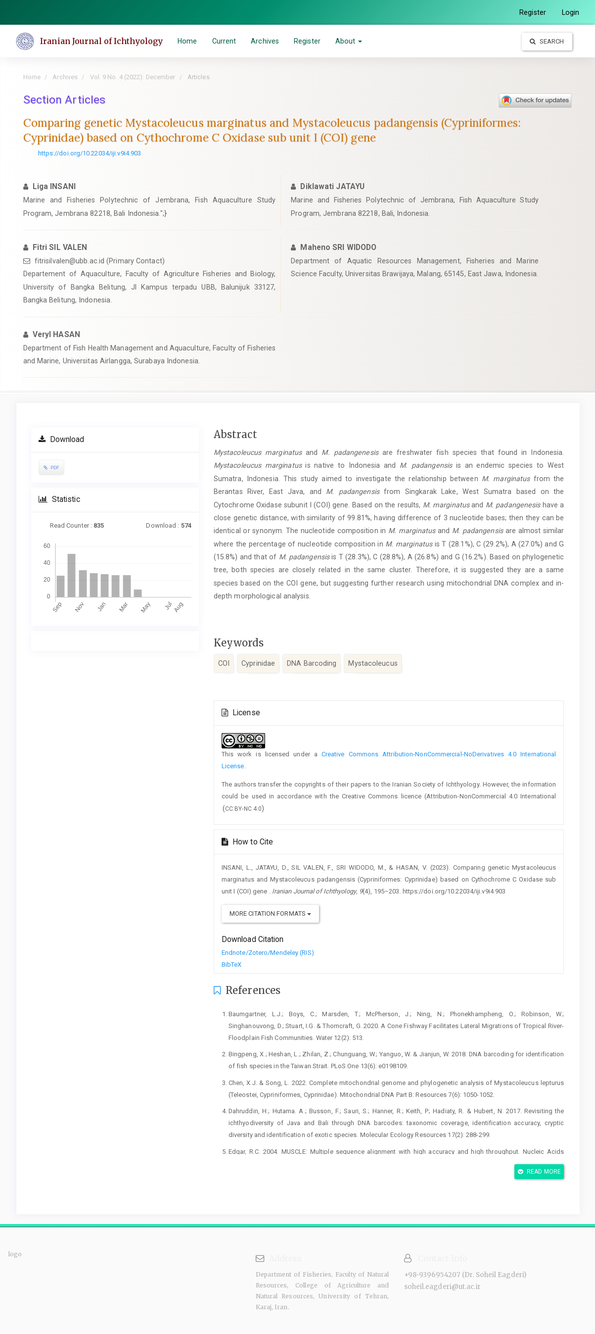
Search (547, 41)
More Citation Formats (270, 913)
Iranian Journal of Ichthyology (103, 41)
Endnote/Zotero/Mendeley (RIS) (268, 952)
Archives (266, 41)
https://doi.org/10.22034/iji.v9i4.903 (89, 153)
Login (571, 12)
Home (188, 41)
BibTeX (232, 964)
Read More (539, 1171)
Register (532, 12)
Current (225, 41)
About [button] (350, 41)
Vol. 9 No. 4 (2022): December (133, 77)
